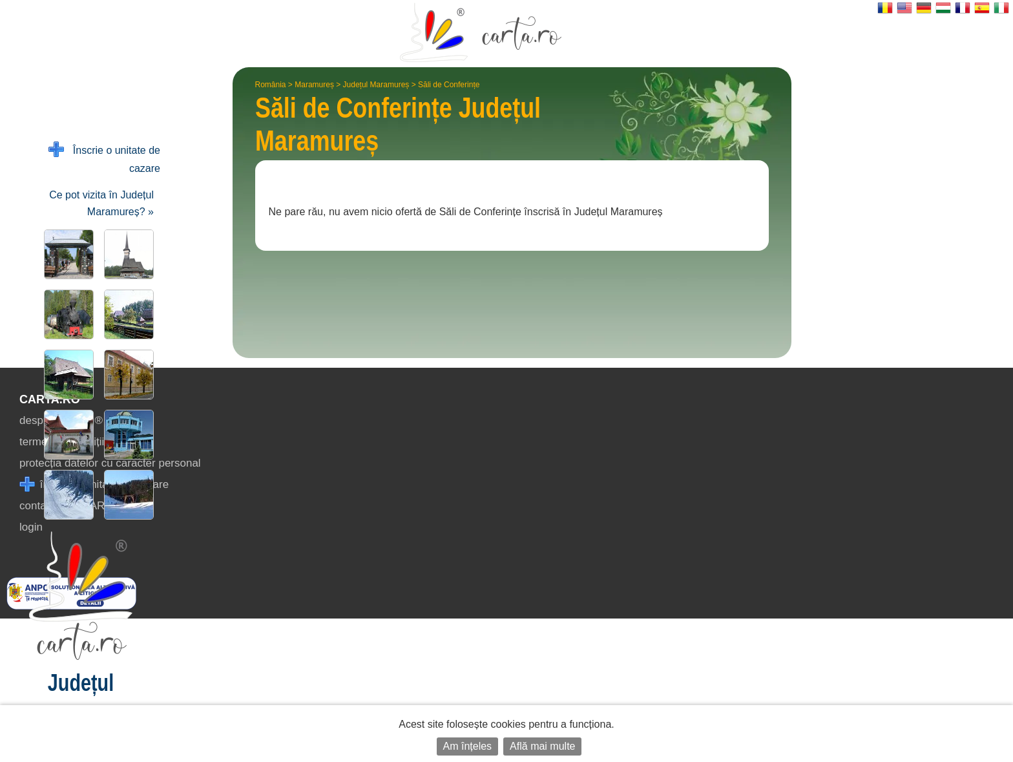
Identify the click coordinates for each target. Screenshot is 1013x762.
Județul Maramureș (376, 84)
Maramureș (314, 84)
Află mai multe (542, 746)
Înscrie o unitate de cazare (104, 158)
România (270, 84)
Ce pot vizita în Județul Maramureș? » (101, 203)
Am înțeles (467, 746)
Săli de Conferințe (448, 84)
